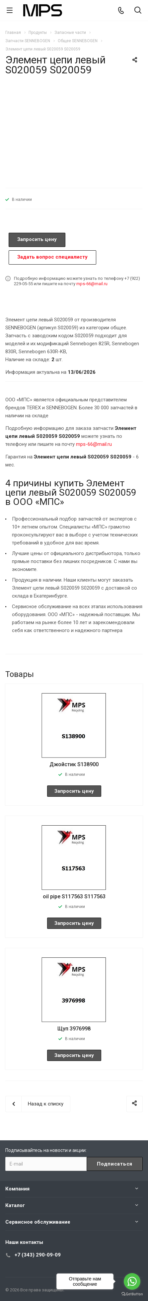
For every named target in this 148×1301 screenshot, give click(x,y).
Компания (17, 1189)
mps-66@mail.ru (92, 283)
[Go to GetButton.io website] (132, 1294)
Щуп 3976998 (74, 1028)
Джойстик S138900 (74, 764)
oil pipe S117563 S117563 (74, 896)
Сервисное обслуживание (37, 1222)
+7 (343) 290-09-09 (38, 1255)
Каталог (15, 1205)
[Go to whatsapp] (132, 1281)
